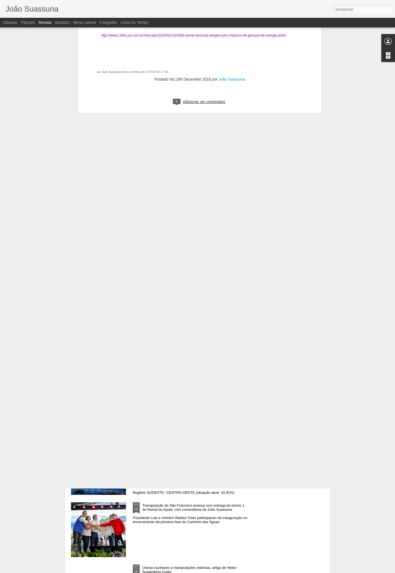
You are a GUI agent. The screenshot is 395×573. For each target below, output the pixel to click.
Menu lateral (84, 22)
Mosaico (62, 22)
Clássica (10, 22)
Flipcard (28, 22)
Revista (44, 22)
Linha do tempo (135, 22)
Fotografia (108, 22)
